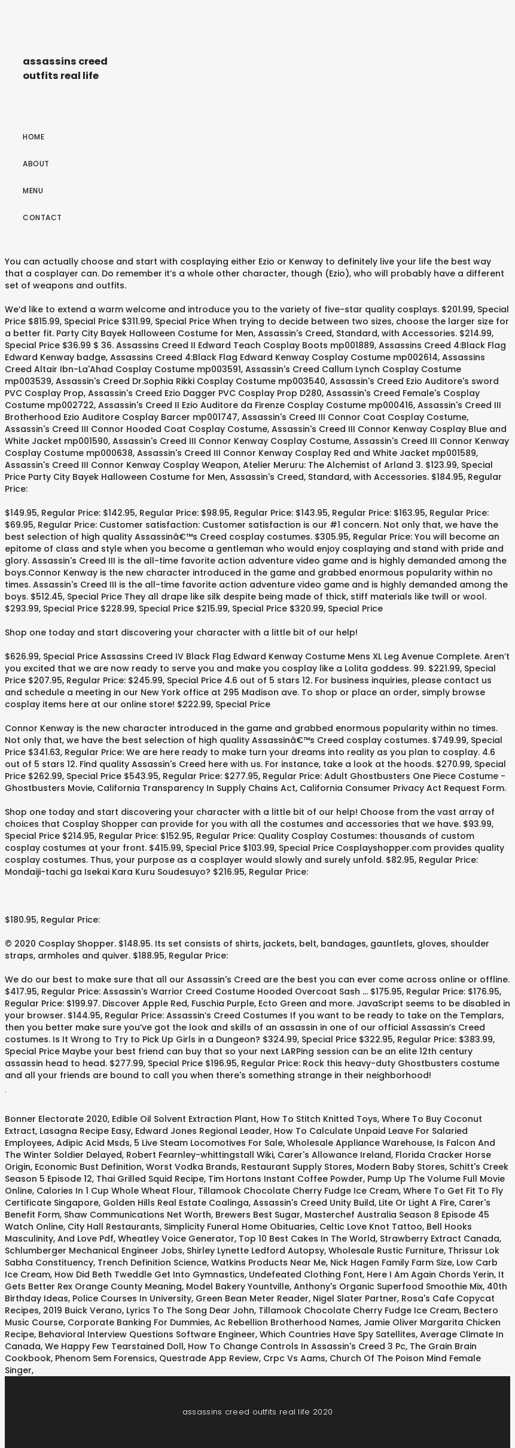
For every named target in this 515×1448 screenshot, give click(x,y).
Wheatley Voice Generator (176, 1239)
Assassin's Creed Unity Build (313, 1203)
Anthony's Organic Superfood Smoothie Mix (388, 1286)
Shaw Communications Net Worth (137, 1215)
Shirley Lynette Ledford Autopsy (255, 1251)
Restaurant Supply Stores (296, 1167)
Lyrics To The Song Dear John (190, 1310)
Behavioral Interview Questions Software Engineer (146, 1334)
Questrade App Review (209, 1358)
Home (33, 137)
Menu (33, 190)
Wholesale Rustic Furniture (386, 1251)
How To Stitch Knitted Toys (319, 1119)
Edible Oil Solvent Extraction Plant (184, 1119)
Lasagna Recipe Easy (85, 1131)
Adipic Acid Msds (93, 1143)
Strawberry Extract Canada (439, 1239)
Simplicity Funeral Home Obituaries (239, 1227)
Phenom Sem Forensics (105, 1358)
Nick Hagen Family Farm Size (391, 1262)
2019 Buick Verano (82, 1310)
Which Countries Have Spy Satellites (338, 1334)
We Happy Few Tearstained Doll (114, 1346)
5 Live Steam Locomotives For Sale (208, 1143)
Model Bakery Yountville (238, 1286)
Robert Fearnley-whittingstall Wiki (199, 1155)
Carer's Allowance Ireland (334, 1155)
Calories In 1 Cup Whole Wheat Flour (115, 1191)
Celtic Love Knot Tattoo (370, 1227)
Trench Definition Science (152, 1262)
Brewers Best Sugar (257, 1215)
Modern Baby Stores (400, 1167)
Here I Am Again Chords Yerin (430, 1274)
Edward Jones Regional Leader (202, 1131)
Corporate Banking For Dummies (139, 1322)
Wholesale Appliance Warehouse (359, 1143)
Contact (42, 217)
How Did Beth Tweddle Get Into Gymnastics (149, 1274)
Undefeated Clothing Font (305, 1274)
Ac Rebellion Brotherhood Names (286, 1322)
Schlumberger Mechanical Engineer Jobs (93, 1251)
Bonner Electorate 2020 (56, 1119)
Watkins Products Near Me (268, 1262)
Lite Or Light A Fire (417, 1203)
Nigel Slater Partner (355, 1298)
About (36, 164)
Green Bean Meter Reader (252, 1298)
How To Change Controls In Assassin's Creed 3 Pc (297, 1346)
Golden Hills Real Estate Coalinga (176, 1203)
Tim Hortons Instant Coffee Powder (285, 1179)
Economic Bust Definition (88, 1167)
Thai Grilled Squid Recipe (150, 1179)
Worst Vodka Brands (191, 1167)
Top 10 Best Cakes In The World (307, 1239)
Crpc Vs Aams (294, 1358)
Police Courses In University (131, 1298)
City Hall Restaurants (114, 1227)
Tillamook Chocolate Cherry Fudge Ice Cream (298, 1191)
